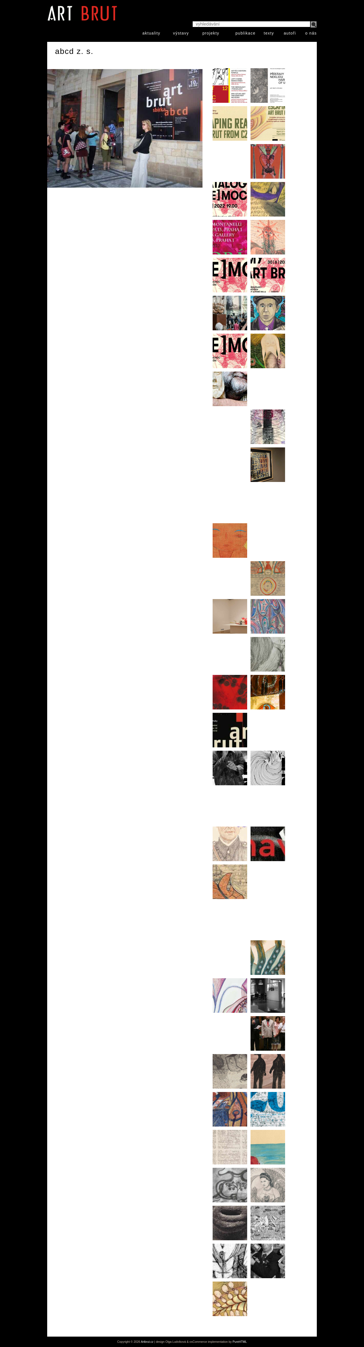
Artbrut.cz (147, 1341)
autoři (290, 33)
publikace (245, 33)
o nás (311, 33)
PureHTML (240, 1341)
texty (269, 33)
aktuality (151, 33)
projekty (211, 33)
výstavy (181, 33)
